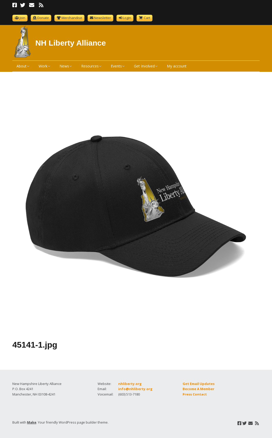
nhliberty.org (130, 383)
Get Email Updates (199, 383)
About (21, 66)
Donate (43, 17)
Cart (147, 17)
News (64, 66)
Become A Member (198, 389)
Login (127, 17)
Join (22, 17)
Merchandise (72, 17)
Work (43, 66)
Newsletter (102, 17)
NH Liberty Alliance (70, 43)
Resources (90, 66)
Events (116, 66)
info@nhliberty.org (135, 389)
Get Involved (144, 66)
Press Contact (195, 394)
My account (176, 66)
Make (31, 422)
